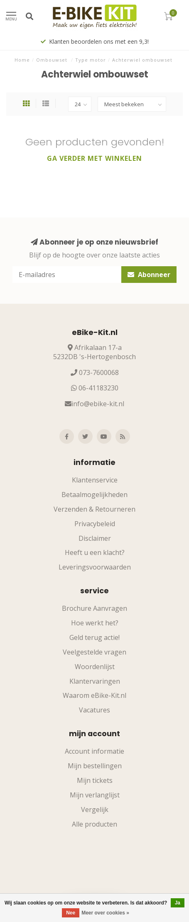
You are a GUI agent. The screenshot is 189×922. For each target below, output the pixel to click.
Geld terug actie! (94, 637)
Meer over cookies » (105, 913)
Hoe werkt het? (94, 622)
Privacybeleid (94, 523)
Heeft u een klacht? (95, 552)
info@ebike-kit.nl (97, 403)
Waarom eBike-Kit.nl (94, 695)
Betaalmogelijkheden (94, 494)
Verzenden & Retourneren (94, 509)
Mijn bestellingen (95, 765)
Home (22, 60)
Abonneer (149, 274)
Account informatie (94, 751)
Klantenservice (95, 480)
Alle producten (94, 824)
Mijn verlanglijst (95, 795)
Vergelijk (94, 809)
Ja (177, 903)
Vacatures (94, 710)
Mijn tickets (95, 780)
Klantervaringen (94, 681)
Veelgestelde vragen (94, 652)
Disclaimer (95, 538)
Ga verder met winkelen (94, 158)
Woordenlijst (95, 666)
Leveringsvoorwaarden (95, 567)
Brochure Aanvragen (94, 608)
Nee (70, 913)
